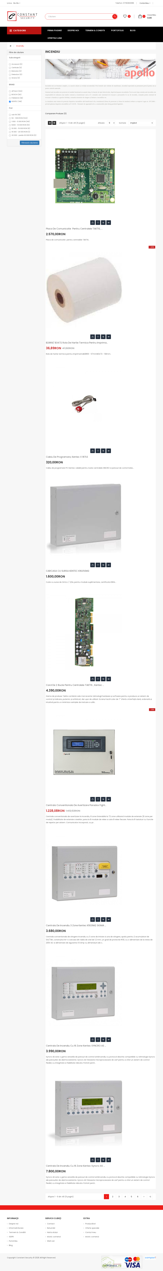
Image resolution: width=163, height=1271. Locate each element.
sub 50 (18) (15, 115)
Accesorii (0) (15, 64)
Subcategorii (14, 57)
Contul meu (145, 3)
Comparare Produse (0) (56, 113)
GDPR (11, 1236)
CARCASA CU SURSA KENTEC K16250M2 (67, 570)
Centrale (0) (15, 67)
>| (150, 1196)
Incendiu (20, 46)
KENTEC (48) (15, 101)
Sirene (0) (14, 78)
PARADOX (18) (16, 98)
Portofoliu (13, 1241)
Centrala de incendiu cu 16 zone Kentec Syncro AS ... (75, 1165)
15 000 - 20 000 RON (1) (19, 132)
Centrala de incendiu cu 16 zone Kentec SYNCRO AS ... (76, 1045)
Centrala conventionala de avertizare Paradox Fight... (76, 805)
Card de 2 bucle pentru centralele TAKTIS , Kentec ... (75, 685)
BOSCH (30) (15, 94)
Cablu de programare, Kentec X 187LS (67, 456)
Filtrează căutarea (30, 142)
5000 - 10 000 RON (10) (19, 125)
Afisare (101, 123)
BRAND (12, 84)
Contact (51, 1223)
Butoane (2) (15, 71)
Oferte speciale (92, 1228)
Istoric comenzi (54, 1236)
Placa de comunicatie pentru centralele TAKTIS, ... (74, 228)
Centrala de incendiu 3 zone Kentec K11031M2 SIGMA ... (76, 925)
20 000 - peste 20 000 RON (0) (22, 135)
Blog (11, 1245)
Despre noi (13, 1223)
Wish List (51, 1241)
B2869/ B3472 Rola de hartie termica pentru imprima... (77, 342)
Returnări (51, 1228)
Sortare (122, 123)
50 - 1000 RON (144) (18, 118)
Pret (11, 108)
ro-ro (16, 3)
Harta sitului (52, 1232)
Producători (90, 1223)
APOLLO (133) (15, 91)
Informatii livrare (16, 1228)
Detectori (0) (15, 74)
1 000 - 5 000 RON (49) (19, 121)
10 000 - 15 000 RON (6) (19, 128)
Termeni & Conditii (17, 1232)
